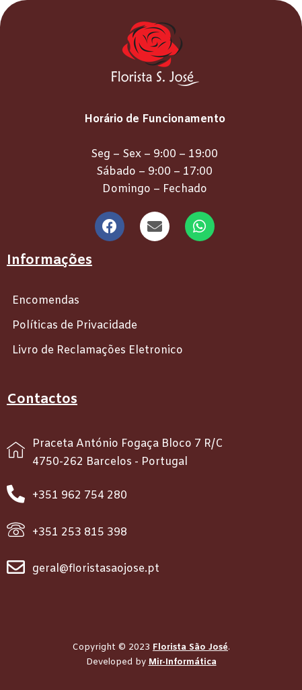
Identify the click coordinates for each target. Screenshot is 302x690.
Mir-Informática (183, 662)
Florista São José (190, 647)
